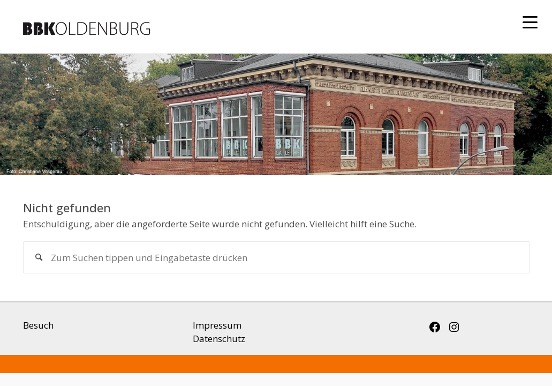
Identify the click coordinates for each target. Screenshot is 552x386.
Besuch (38, 325)
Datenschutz (219, 338)
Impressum (217, 325)
